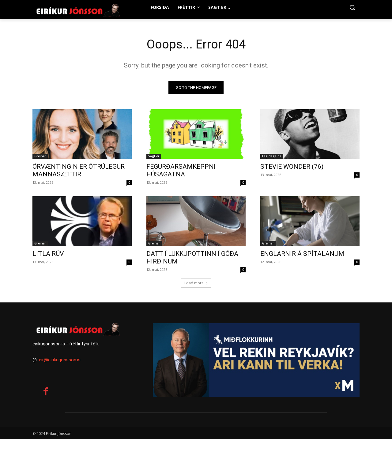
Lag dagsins (271, 156)
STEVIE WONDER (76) (291, 166)
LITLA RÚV (48, 253)
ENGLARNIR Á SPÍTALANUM (302, 253)
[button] (352, 7)
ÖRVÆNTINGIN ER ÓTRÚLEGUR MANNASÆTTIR (78, 170)
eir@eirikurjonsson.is (60, 360)
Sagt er (153, 156)
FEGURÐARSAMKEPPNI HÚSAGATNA (181, 170)
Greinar (40, 156)
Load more (196, 283)
